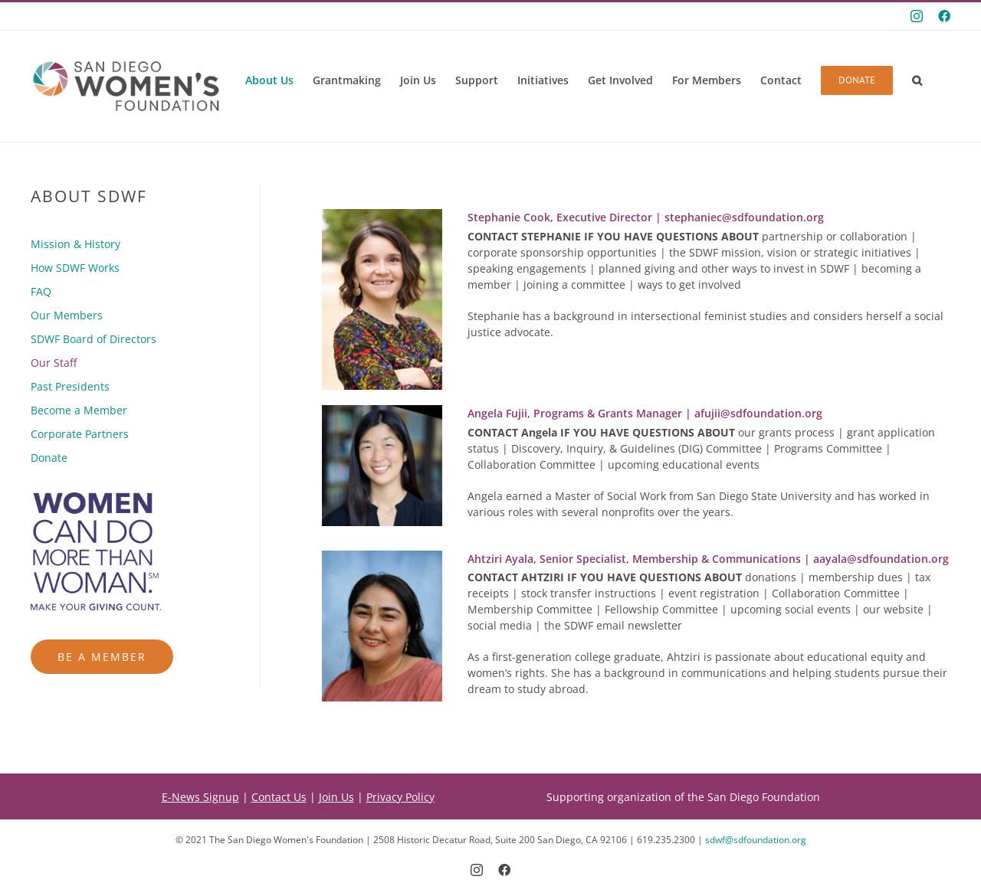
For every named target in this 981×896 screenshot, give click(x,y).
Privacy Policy (400, 797)
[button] (917, 80)
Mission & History (75, 244)
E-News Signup (200, 797)
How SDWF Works (75, 267)
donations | (638, 577)
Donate (49, 457)
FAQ (41, 291)
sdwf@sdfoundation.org (755, 839)
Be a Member (101, 656)
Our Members (67, 315)
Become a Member (79, 410)
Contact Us (279, 797)
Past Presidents (70, 386)
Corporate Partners (80, 434)
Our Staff (54, 362)
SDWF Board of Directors (93, 339)
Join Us (336, 797)
